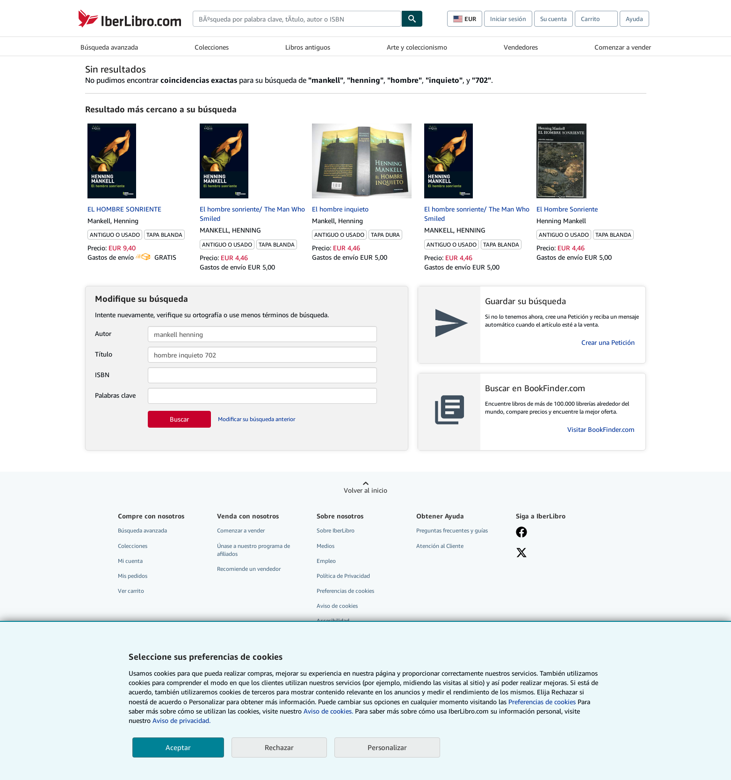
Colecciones (212, 47)
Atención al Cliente (439, 545)
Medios (325, 545)
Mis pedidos (132, 575)
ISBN (102, 375)
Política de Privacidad (343, 575)
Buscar (179, 419)
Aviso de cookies (337, 605)
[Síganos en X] (521, 553)
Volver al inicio (365, 490)
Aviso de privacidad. (181, 720)
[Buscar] (412, 19)
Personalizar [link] (387, 747)
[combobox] (297, 19)
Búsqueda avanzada (109, 47)
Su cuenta (553, 18)
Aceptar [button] (178, 747)
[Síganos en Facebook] (521, 533)
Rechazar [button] (279, 747)
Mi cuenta (130, 560)
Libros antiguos (307, 47)
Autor (103, 333)
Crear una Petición (608, 342)
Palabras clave (115, 395)
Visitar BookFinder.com (601, 429)
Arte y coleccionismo (417, 47)
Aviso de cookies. (328, 711)
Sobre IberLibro (336, 530)
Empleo (326, 560)
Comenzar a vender (622, 47)
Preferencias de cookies (542, 702)
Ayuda (634, 18)
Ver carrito (131, 590)
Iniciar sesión (508, 18)
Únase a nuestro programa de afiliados (253, 549)
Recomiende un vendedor (249, 568)
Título (103, 354)
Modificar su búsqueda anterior (256, 419)
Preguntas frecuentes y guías (452, 530)
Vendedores (521, 47)
